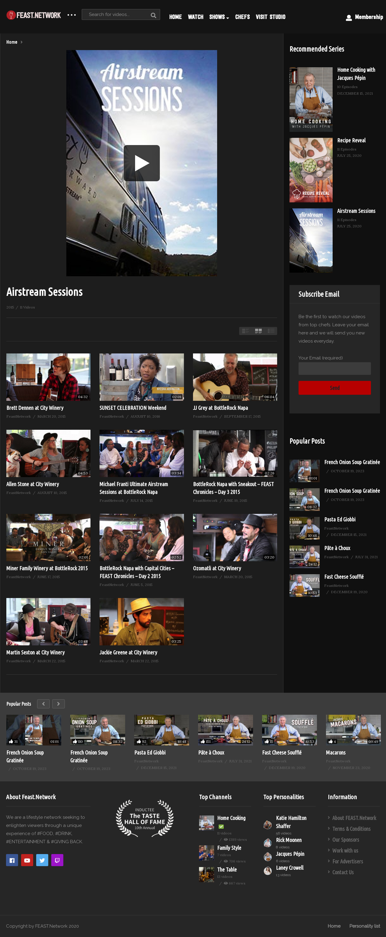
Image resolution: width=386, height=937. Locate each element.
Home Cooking (231, 818)
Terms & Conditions (351, 829)
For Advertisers (347, 861)
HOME (175, 17)
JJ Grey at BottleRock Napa (220, 408)
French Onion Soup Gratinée (352, 462)
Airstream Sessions (356, 211)
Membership (364, 17)
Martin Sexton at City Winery (35, 652)
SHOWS (219, 17)
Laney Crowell (289, 868)
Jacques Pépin (290, 854)
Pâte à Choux (337, 548)
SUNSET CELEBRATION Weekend (133, 408)
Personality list (365, 926)
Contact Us (343, 872)
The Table (227, 869)
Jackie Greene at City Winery (128, 652)
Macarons (336, 752)
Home (334, 926)
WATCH (195, 17)
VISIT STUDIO (270, 17)
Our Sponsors (345, 840)
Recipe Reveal (351, 140)
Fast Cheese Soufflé (344, 577)
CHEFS (242, 17)
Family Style (229, 848)
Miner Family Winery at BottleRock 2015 (47, 568)
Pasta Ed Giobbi (340, 519)
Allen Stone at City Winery (32, 484)
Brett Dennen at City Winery (34, 408)
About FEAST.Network (354, 818)
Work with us (345, 850)
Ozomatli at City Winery (217, 568)
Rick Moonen (289, 840)
